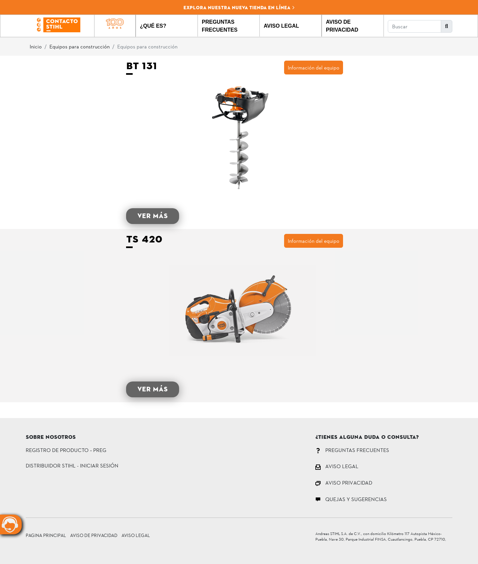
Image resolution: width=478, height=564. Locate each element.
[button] (167, 26)
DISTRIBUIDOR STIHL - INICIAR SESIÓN (72, 465)
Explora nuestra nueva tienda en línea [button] (239, 7)
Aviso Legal (135, 535)
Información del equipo (313, 67)
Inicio (36, 46)
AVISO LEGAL (336, 466)
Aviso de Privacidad (94, 535)
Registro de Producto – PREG (66, 450)
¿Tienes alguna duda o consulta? (367, 437)
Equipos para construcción (79, 46)
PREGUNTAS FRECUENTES (352, 450)
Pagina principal (46, 535)
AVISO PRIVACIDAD (343, 482)
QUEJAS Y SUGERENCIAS (351, 499)
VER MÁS (152, 216)
